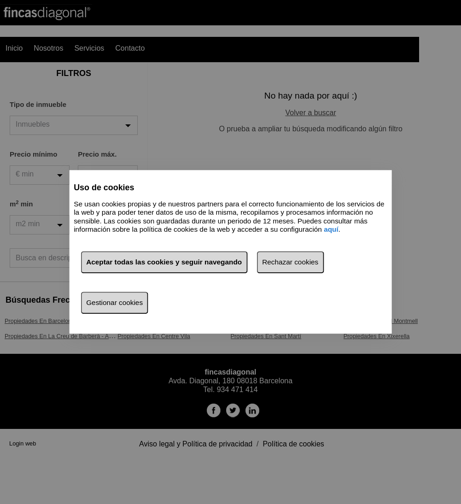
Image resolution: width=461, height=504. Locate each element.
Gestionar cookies (114, 303)
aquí (331, 229)
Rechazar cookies (290, 262)
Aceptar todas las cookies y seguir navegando (164, 262)
